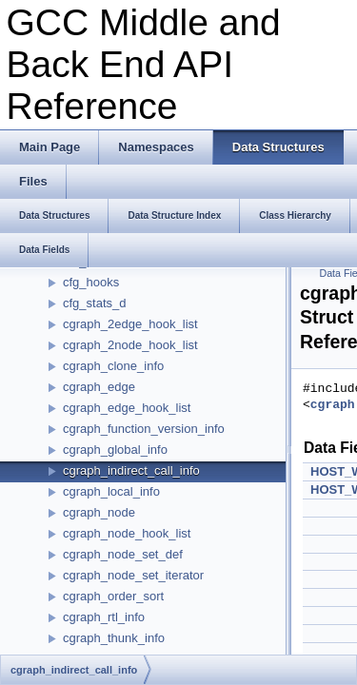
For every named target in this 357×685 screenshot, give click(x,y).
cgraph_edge (99, 387)
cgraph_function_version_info (144, 428)
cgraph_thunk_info (114, 638)
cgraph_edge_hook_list (126, 408)
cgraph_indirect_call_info (131, 470)
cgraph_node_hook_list (126, 533)
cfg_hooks (91, 282)
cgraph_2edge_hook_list (130, 324)
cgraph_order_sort (113, 596)
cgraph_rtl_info (104, 617)
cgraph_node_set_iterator (133, 575)
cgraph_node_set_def (123, 554)
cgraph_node (99, 512)
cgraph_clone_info (113, 366)
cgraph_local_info (111, 491)
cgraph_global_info (115, 449)
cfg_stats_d (95, 303)
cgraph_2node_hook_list (130, 345)
